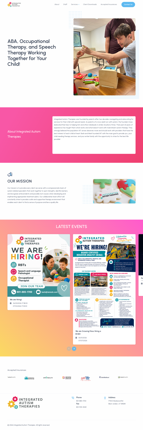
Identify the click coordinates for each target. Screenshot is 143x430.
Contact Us (128, 4)
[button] (74, 349)
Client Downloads (90, 4)
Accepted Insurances (109, 4)
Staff (65, 4)
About (57, 4)
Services (74, 4)
